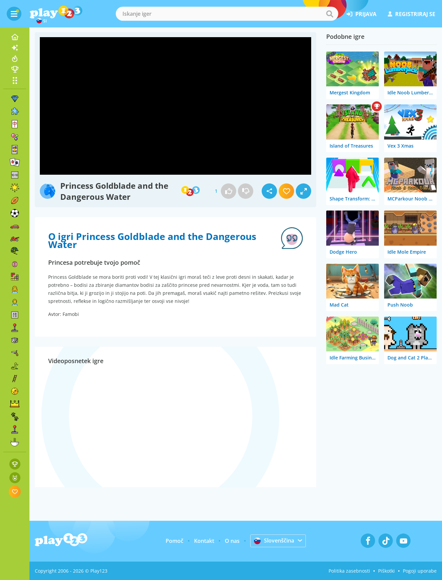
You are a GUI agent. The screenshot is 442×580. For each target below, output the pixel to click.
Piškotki (386, 571)
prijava (361, 14)
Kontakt (204, 541)
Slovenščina (274, 540)
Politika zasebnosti (349, 571)
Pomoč (174, 541)
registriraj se (411, 14)
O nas (232, 541)
